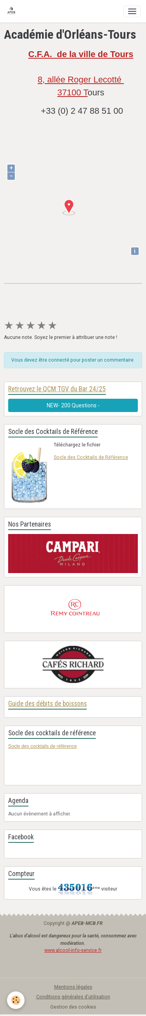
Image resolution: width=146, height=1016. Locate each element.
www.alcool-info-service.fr (73, 950)
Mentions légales (73, 987)
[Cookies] (16, 1000)
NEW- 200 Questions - (73, 405)
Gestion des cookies (73, 1007)
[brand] (12, 11)
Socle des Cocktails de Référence (91, 457)
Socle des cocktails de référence (42, 746)
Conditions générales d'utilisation (73, 997)
